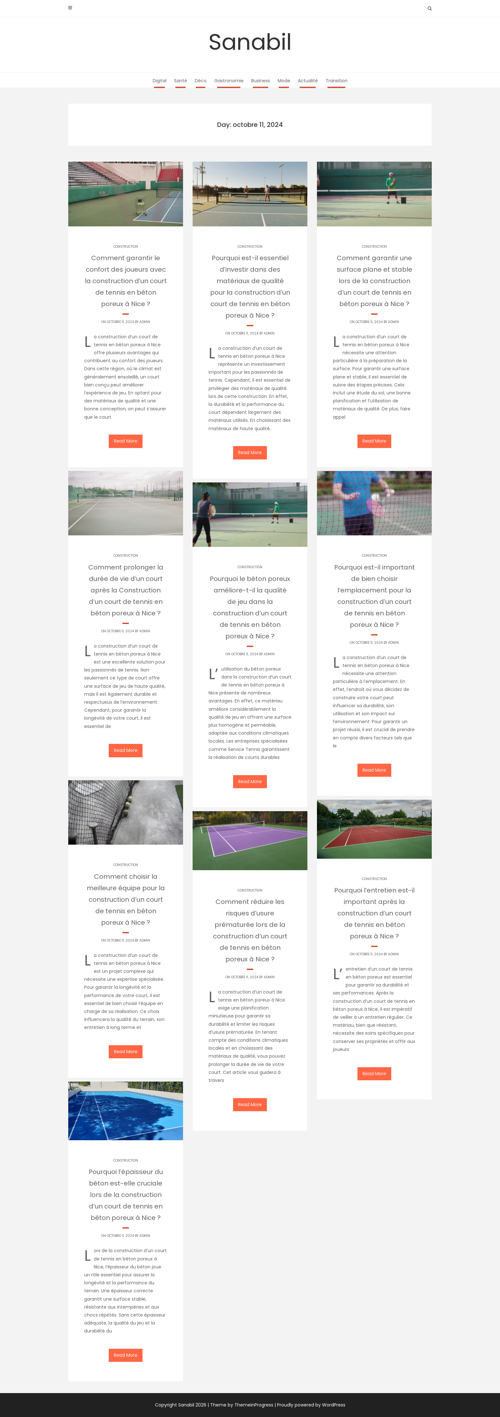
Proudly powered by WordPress (311, 1405)
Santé (180, 80)
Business (260, 80)
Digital (159, 80)
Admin (144, 321)
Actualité (308, 80)
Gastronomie (229, 80)
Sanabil (250, 42)
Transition (337, 80)
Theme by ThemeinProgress (241, 1405)
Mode (284, 80)
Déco (201, 80)
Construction (125, 246)
